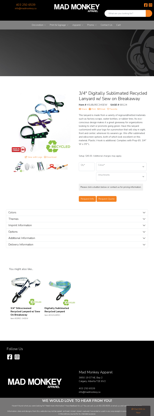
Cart (118, 25)
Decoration (39, 25)
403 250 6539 (25, 5)
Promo (92, 25)
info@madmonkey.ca (25, 8)
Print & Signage (59, 25)
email (115, 406)
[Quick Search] (125, 13)
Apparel (77, 25)
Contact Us (106, 25)
